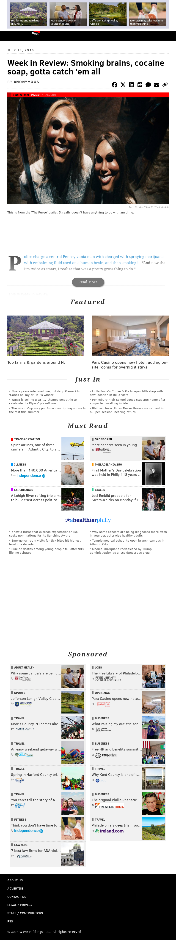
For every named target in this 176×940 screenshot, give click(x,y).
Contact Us (16, 896)
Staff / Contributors (25, 913)
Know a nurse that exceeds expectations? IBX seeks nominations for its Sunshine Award (43, 533)
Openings (102, 693)
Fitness (20, 819)
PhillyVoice (11, 35)
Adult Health (24, 667)
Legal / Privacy (20, 905)
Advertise (15, 888)
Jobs (98, 667)
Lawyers (21, 845)
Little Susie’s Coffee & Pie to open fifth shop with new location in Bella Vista (126, 393)
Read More (88, 282)
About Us (15, 880)
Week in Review (43, 94)
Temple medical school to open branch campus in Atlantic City (127, 542)
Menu (168, 35)
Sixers (100, 490)
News (35, 33)
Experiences (23, 490)
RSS (10, 921)
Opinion (21, 94)
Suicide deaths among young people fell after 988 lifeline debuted (46, 551)
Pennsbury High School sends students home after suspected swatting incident (127, 401)
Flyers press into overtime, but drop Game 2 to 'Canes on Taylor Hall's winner (44, 393)
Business (102, 718)
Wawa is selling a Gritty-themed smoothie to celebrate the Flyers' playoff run (43, 401)
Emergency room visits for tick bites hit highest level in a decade (45, 542)
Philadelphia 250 (108, 464)
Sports (19, 693)
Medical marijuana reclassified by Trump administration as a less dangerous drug (121, 551)
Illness (20, 464)
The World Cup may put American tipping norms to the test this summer (47, 410)
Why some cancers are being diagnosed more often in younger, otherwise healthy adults (128, 533)
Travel (19, 718)
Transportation (27, 439)
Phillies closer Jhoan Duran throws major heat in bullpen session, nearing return (127, 410)
